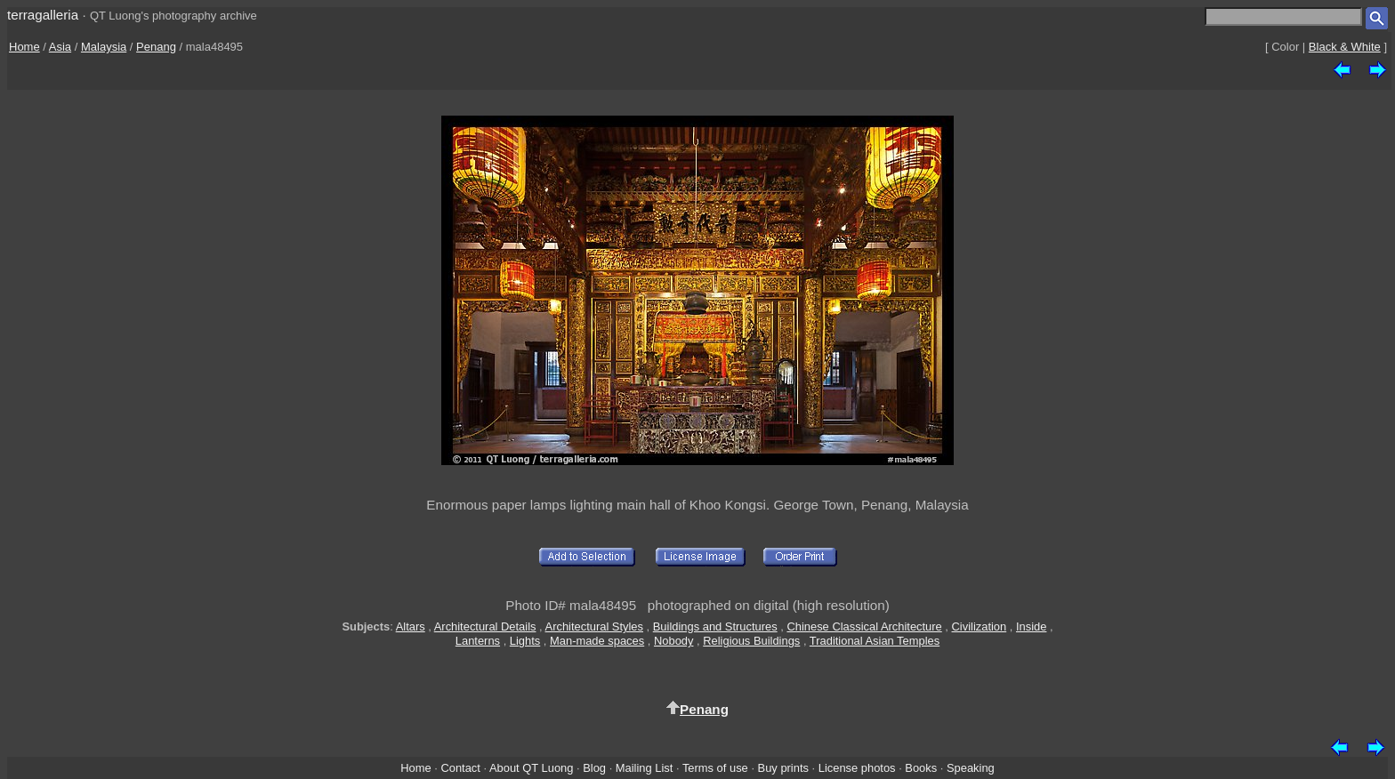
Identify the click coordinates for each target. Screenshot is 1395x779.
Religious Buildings (751, 640)
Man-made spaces (597, 640)
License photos (857, 768)
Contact (460, 768)
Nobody (674, 640)
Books (921, 768)
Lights (525, 640)
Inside (1031, 626)
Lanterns (478, 640)
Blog (594, 768)
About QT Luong (531, 768)
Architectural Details (485, 626)
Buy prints (783, 768)
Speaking (971, 768)
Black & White (1345, 46)
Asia (60, 46)
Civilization (979, 626)
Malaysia (103, 46)
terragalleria (42, 14)
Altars (410, 626)
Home (24, 46)
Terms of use (715, 768)
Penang (156, 46)
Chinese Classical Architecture (863, 626)
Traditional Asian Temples (874, 640)
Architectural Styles (594, 626)
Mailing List (644, 768)
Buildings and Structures (715, 626)
